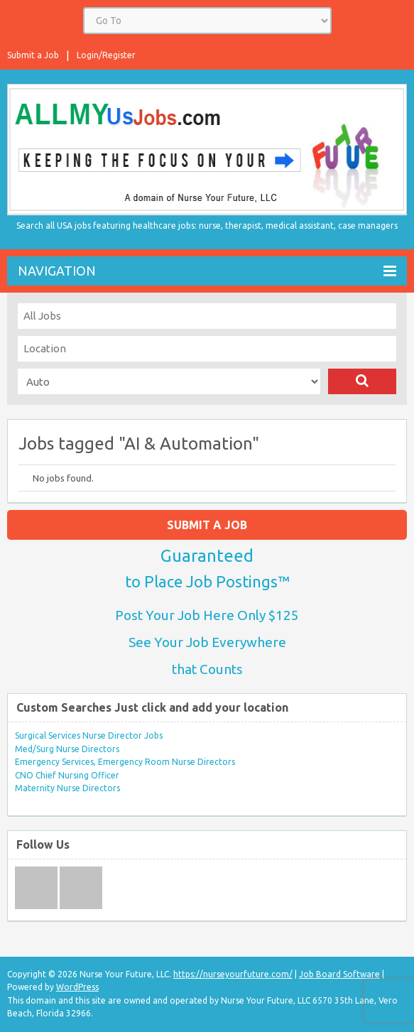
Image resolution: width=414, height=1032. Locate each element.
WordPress (77, 987)
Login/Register (106, 55)
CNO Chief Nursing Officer (67, 775)
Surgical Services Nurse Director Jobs (89, 735)
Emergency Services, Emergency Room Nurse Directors (125, 761)
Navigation (207, 271)
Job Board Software (339, 974)
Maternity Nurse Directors (67, 788)
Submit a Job (33, 55)
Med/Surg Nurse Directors (67, 749)
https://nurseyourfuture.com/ (233, 974)
